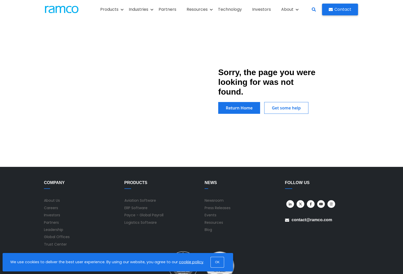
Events (210, 180)
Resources (214, 187)
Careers (51, 173)
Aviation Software (140, 165)
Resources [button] (200, 9)
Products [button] (112, 9)
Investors (261, 9)
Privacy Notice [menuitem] (346, 263)
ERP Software (136, 173)
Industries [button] (141, 9)
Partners (167, 9)
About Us (52, 165)
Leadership (53, 194)
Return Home (239, 90)
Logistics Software (140, 187)
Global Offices (57, 202)
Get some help (287, 90)
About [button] (290, 9)
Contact (340, 9)
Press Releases (218, 173)
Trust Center (55, 209)
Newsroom (214, 165)
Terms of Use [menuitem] (296, 263)
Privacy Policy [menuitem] (320, 263)
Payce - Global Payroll (143, 180)
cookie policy (191, 262)
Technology (230, 9)
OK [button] (217, 262)
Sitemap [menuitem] (275, 263)
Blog (208, 194)
